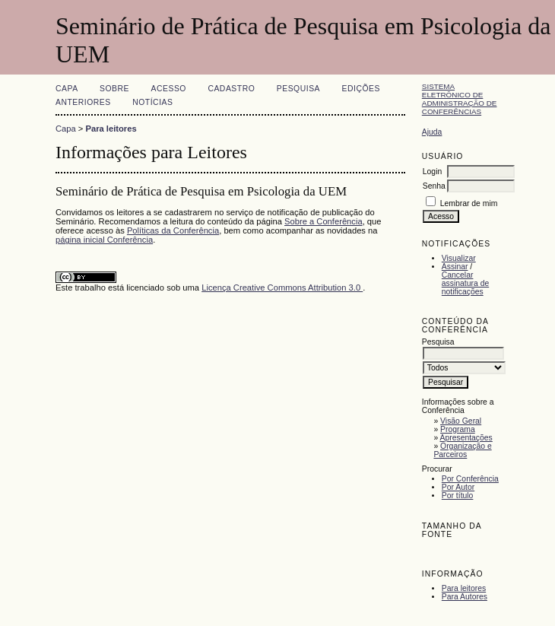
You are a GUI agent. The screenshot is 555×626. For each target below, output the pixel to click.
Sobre (114, 88)
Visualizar (459, 258)
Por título (458, 495)
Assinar (455, 266)
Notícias (152, 102)
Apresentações (466, 438)
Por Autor (458, 487)
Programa (457, 429)
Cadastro (231, 88)
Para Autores (464, 597)
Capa (67, 88)
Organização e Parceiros (462, 450)
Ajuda (432, 132)
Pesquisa (298, 88)
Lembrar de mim (469, 203)
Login (432, 171)
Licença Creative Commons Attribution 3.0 (282, 287)
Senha (434, 186)
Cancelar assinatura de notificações (465, 283)
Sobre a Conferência (323, 221)
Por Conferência (470, 479)
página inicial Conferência (104, 239)
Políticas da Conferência (173, 230)
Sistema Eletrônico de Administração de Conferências (459, 99)
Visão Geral (460, 421)
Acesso (168, 88)
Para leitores (464, 588)
